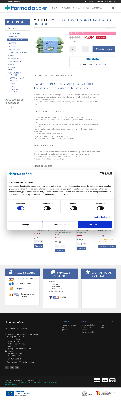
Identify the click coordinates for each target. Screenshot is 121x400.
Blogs (86, 8)
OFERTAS (85, 321)
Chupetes (11, 43)
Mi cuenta (89, 2)
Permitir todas (95, 225)
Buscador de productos (105, 2)
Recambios (12, 83)
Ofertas (76, 8)
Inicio (54, 8)
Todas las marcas (69, 325)
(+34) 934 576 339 (13, 2)
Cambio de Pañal (15, 40)
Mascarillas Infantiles (13, 69)
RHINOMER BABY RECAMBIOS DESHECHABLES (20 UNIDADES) (64, 230)
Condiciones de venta (49, 383)
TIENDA (65, 321)
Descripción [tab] (40, 75)
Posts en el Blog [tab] (62, 75)
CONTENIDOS (106, 321)
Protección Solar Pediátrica (15, 79)
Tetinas (10, 86)
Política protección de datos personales (27, 383)
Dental (10, 55)
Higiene (10, 65)
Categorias (17, 28)
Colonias (11, 46)
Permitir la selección (60, 225)
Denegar (25, 225)
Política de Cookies (11, 385)
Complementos (14, 49)
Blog (102, 325)
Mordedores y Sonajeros (14, 74)
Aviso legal (8, 383)
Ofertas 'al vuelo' (87, 332)
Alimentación (13, 33)
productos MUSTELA (98, 64)
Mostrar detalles (100, 217)
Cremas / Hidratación (17, 52)
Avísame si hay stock (105, 247)
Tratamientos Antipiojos (13, 90)
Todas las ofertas (88, 325)
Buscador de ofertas (86, 328)
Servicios (103, 327)
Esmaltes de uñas (15, 61)
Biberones (12, 36)
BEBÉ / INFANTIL (17, 22)
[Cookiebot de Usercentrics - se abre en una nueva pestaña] (101, 173)
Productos (65, 8)
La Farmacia (97, 8)
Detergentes (13, 58)
